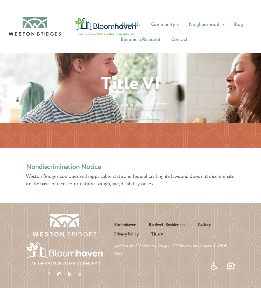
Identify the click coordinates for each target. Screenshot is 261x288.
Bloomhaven (125, 225)
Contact (179, 40)
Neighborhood (204, 25)
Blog (238, 25)
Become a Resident (141, 40)
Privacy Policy (126, 234)
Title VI (158, 234)
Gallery (204, 225)
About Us (130, 25)
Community (163, 25)
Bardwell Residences (167, 225)
